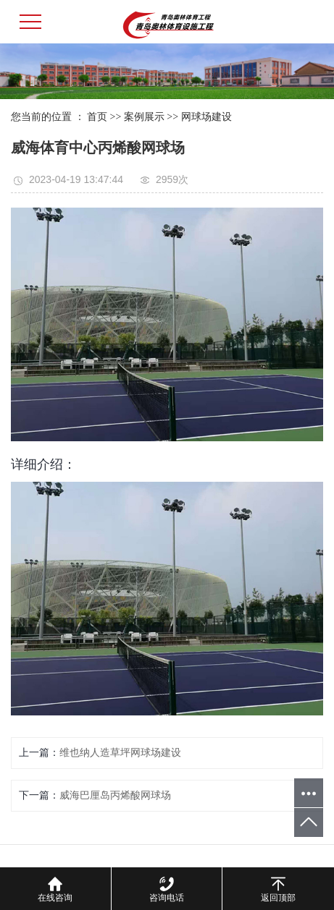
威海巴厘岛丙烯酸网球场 (115, 795)
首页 (97, 116)
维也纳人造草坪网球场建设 (120, 752)
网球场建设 (206, 116)
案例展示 (144, 116)
